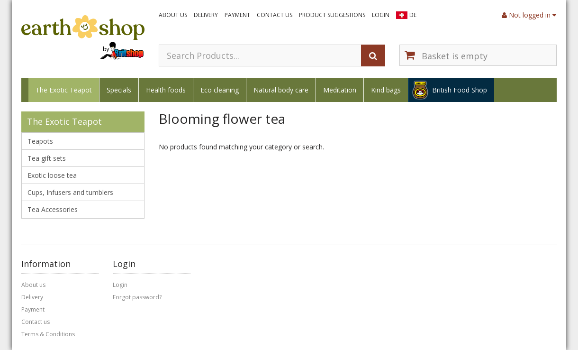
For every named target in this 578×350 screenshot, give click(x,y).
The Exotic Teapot (64, 89)
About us (173, 15)
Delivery (206, 15)
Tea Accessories (52, 209)
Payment (237, 15)
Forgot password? (137, 297)
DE (412, 15)
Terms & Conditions (48, 334)
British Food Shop (459, 89)
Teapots (40, 141)
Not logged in (529, 14)
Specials (119, 89)
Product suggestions (332, 15)
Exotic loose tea (52, 175)
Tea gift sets (46, 158)
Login (380, 15)
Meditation (339, 89)
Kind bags (386, 89)
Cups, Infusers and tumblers (70, 192)
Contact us (274, 15)
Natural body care (280, 89)
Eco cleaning (219, 89)
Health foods (166, 89)
